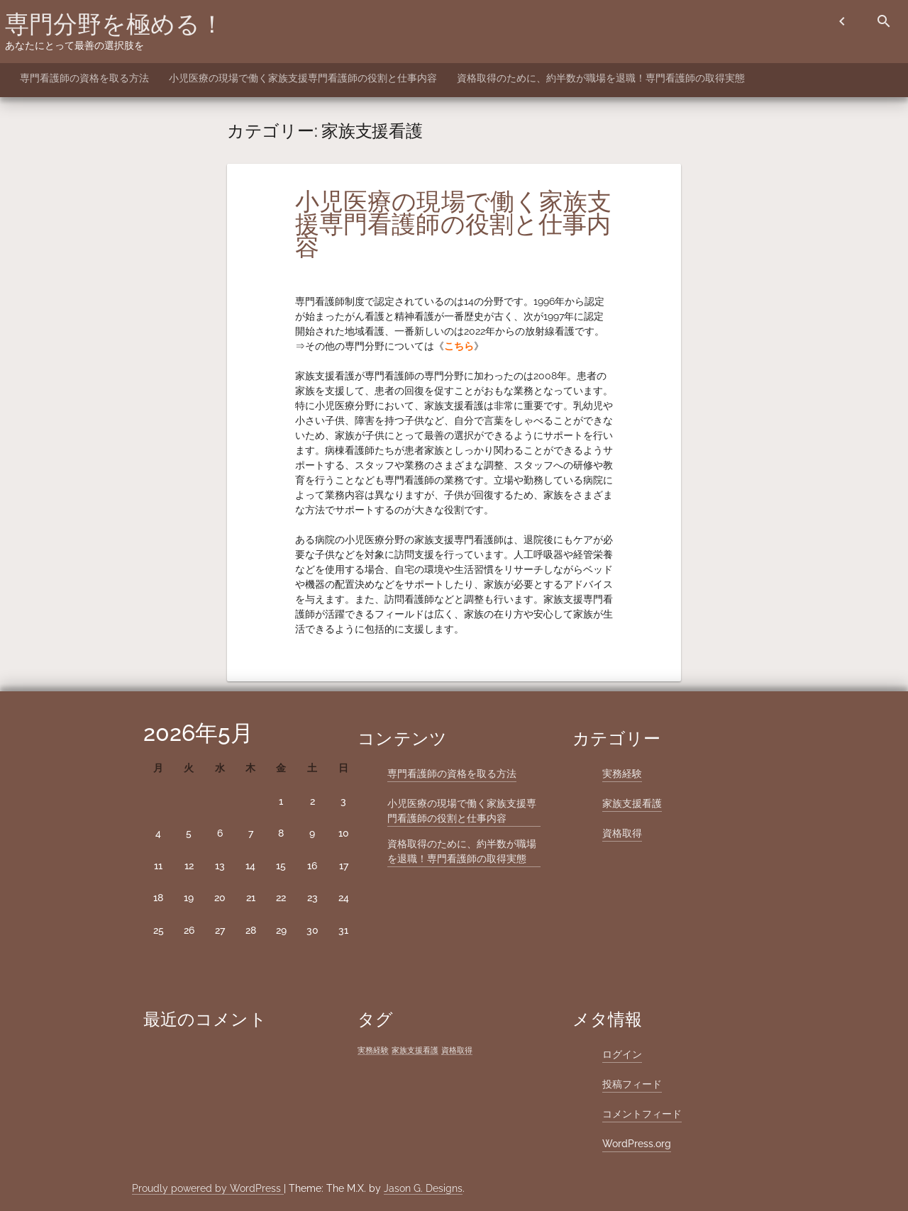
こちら (459, 346)
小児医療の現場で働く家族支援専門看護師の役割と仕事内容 (303, 78)
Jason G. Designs (423, 1188)
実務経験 (622, 773)
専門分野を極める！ (114, 24)
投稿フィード (632, 1084)
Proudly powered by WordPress (208, 1188)
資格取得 (622, 833)
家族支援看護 (632, 803)
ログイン (622, 1054)
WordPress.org (636, 1143)
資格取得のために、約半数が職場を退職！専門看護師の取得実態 (601, 78)
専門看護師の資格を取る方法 (84, 78)
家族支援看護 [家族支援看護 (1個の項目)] (415, 1050)
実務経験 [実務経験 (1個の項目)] (373, 1050)
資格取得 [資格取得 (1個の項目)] (456, 1050)
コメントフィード (642, 1114)
